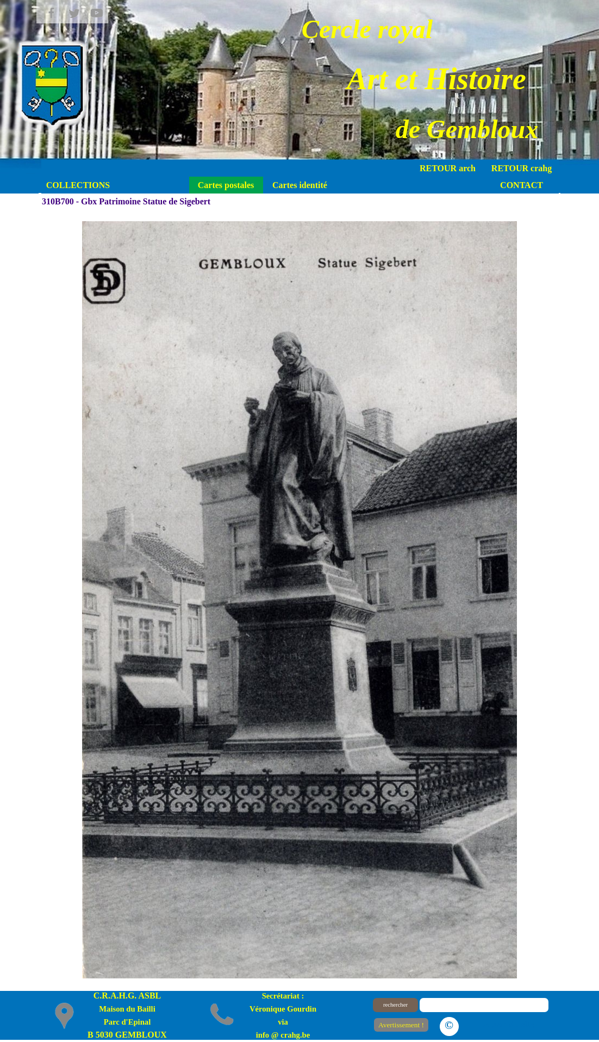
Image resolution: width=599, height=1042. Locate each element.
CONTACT (521, 185)
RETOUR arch (448, 168)
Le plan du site (506, 1024)
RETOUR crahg (521, 168)
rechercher (395, 1005)
